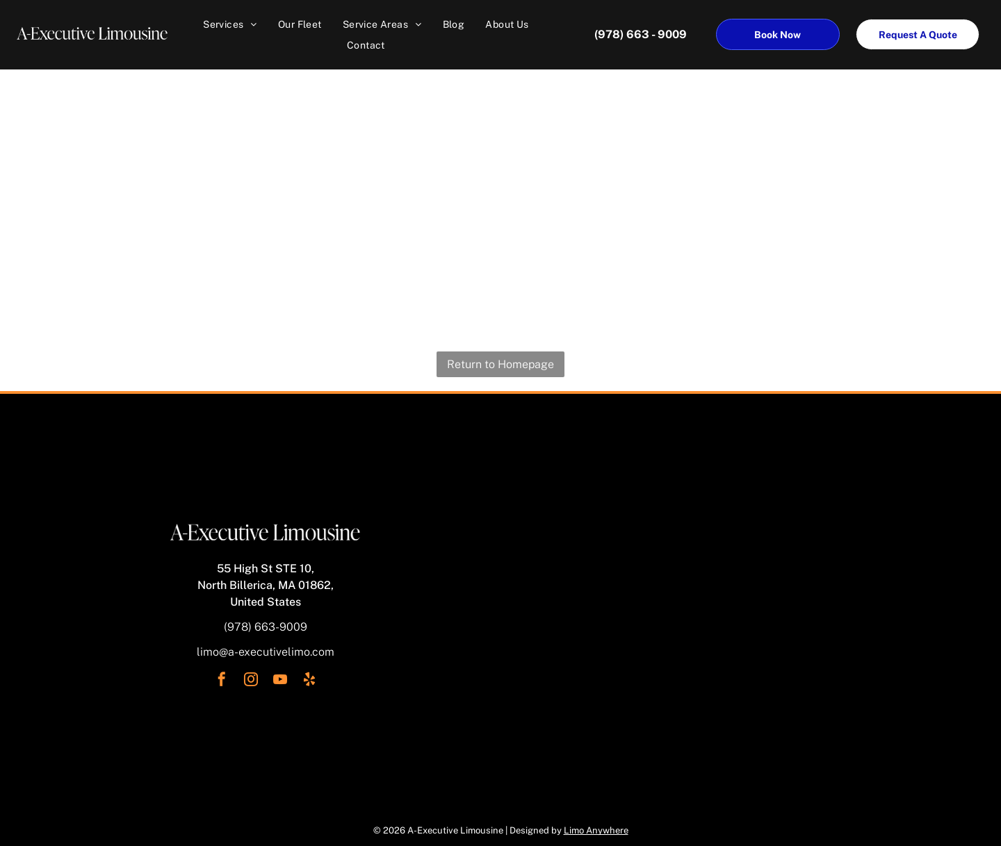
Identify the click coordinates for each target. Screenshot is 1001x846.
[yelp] (309, 681)
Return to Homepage (500, 364)
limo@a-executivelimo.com (265, 651)
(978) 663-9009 (265, 626)
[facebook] (221, 681)
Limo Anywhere (596, 830)
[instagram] (251, 681)
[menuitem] (230, 24)
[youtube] (280, 681)
